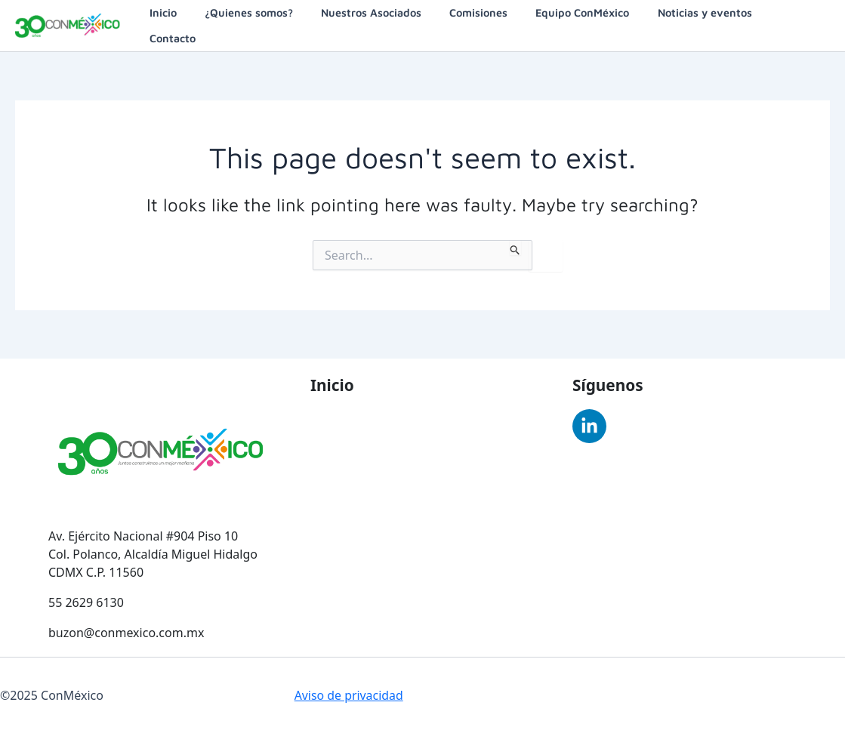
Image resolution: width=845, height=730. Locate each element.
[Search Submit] (515, 244)
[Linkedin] (589, 423)
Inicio (194, 23)
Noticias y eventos (704, 23)
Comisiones (490, 23)
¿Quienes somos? (274, 23)
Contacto (796, 23)
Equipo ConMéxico (588, 23)
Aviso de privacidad (349, 692)
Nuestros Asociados (389, 23)
